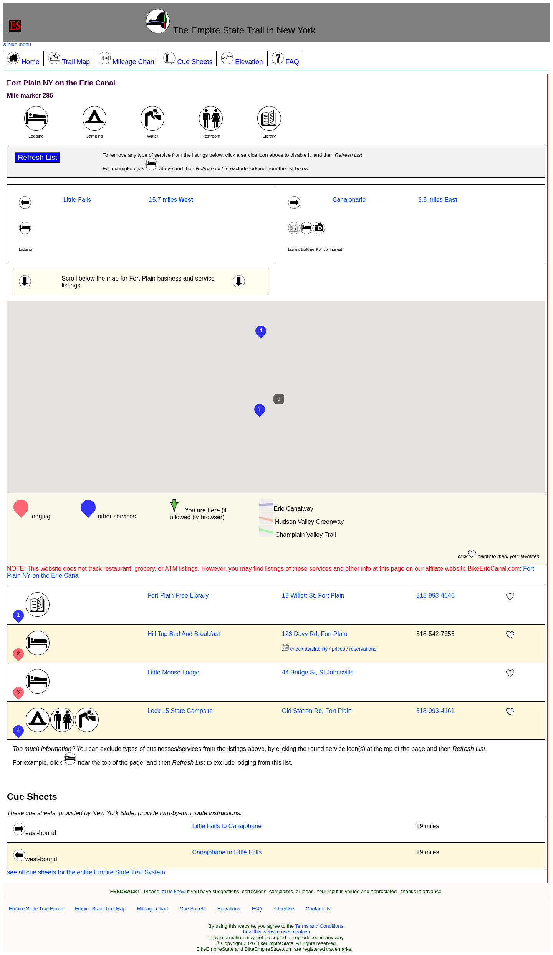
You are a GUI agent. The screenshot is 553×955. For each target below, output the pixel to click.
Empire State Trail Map (100, 909)
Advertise (283, 909)
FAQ (257, 909)
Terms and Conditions (319, 926)
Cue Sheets (193, 909)
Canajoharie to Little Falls (227, 852)
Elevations (228, 909)
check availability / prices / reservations (329, 649)
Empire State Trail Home (36, 909)
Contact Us (318, 909)
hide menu (17, 44)
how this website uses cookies (276, 932)
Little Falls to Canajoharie (227, 826)
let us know (173, 891)
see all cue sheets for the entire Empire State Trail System (86, 872)
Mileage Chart (152, 909)
